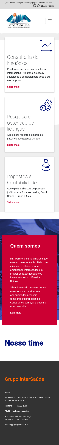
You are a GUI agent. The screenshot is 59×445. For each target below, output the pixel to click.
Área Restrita (47, 6)
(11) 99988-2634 (20, 406)
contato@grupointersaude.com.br (37, 3)
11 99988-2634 (13, 3)
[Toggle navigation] (49, 21)
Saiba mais (13, 86)
